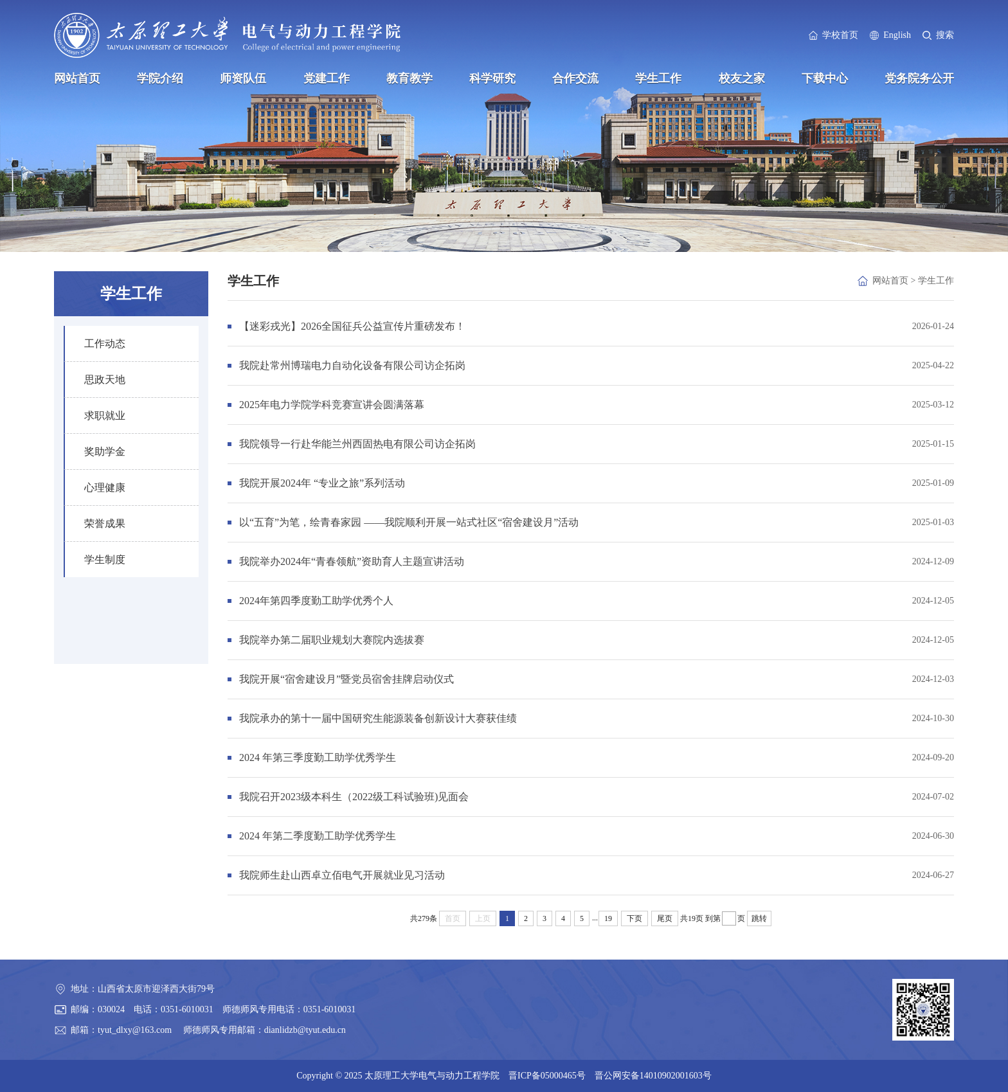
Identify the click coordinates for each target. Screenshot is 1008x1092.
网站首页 (77, 78)
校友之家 (742, 78)
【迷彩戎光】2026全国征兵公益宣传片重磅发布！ (352, 326)
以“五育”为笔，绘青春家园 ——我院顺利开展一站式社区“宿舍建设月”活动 (409, 522)
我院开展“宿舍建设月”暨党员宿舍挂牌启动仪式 (346, 679)
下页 (634, 918)
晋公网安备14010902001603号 (653, 1075)
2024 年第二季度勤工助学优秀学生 (317, 835)
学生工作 (658, 78)
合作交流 (575, 78)
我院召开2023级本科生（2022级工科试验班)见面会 (354, 796)
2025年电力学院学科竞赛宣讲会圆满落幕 (331, 404)
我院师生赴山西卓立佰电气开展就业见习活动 (342, 875)
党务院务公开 (919, 78)
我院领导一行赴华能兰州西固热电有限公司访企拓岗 (357, 443)
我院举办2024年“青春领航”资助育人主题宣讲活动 (351, 561)
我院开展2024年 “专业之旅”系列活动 (322, 483)
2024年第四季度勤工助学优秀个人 (316, 600)
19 (608, 918)
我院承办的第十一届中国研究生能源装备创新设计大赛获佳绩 (378, 718)
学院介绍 (160, 78)
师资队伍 (243, 78)
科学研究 (492, 78)
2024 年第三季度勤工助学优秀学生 (317, 757)
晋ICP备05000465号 (547, 1075)
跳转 (759, 918)
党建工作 (326, 78)
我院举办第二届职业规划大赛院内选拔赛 (331, 639)
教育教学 (409, 78)
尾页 (664, 918)
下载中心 (825, 78)
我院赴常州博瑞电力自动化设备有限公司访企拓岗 (352, 365)
